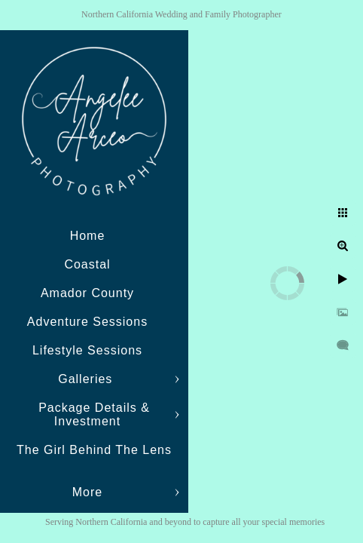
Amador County (87, 293)
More (87, 492)
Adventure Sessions (87, 321)
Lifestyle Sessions (87, 350)
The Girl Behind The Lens (94, 449)
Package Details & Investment (94, 414)
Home (87, 235)
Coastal (87, 264)
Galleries (87, 379)
